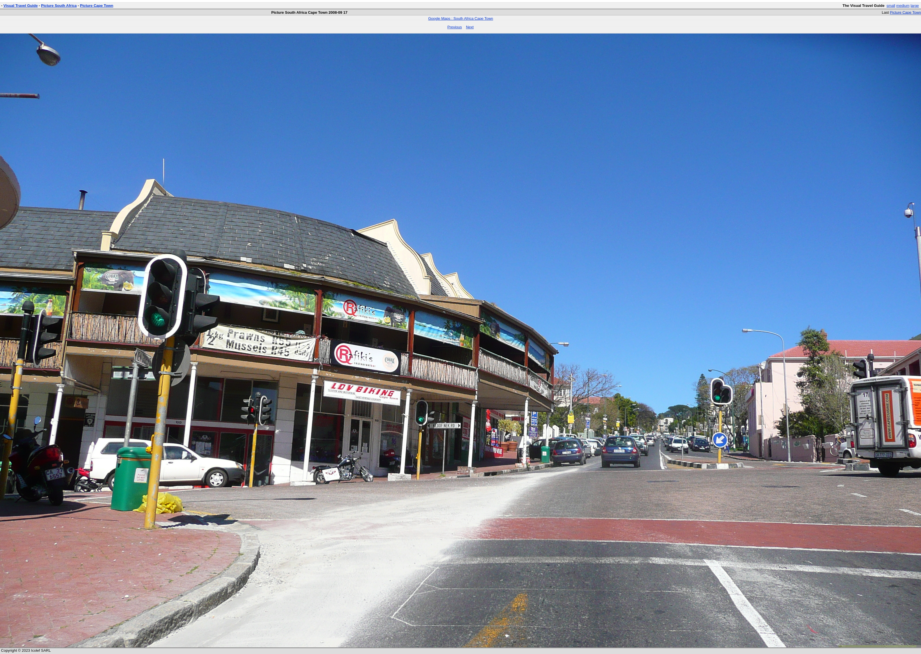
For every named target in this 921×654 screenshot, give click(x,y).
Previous (454, 27)
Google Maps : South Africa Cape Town (460, 18)
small (891, 5)
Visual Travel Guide (20, 5)
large (914, 5)
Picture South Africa (58, 5)
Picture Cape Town (96, 5)
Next (470, 27)
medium (903, 5)
